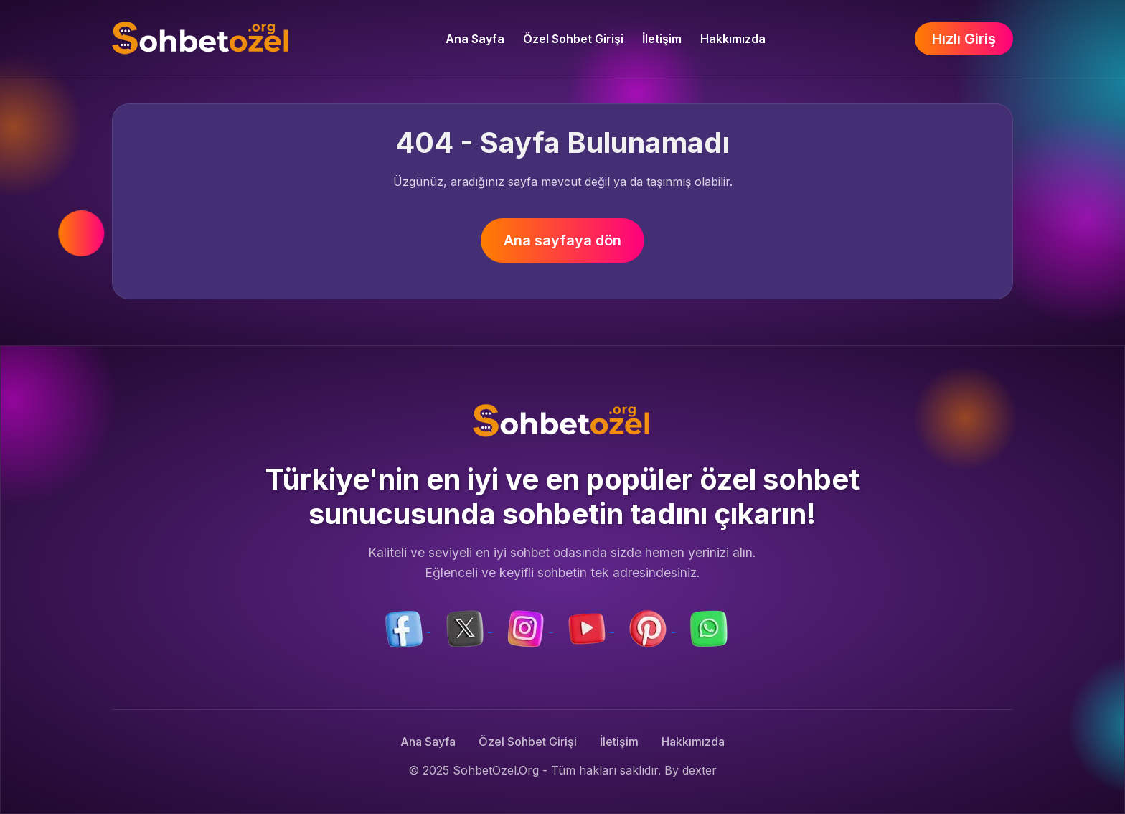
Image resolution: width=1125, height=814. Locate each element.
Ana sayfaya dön (562, 240)
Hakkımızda (733, 39)
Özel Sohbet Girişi (573, 39)
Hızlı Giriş (964, 38)
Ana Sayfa (475, 39)
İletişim (662, 39)
